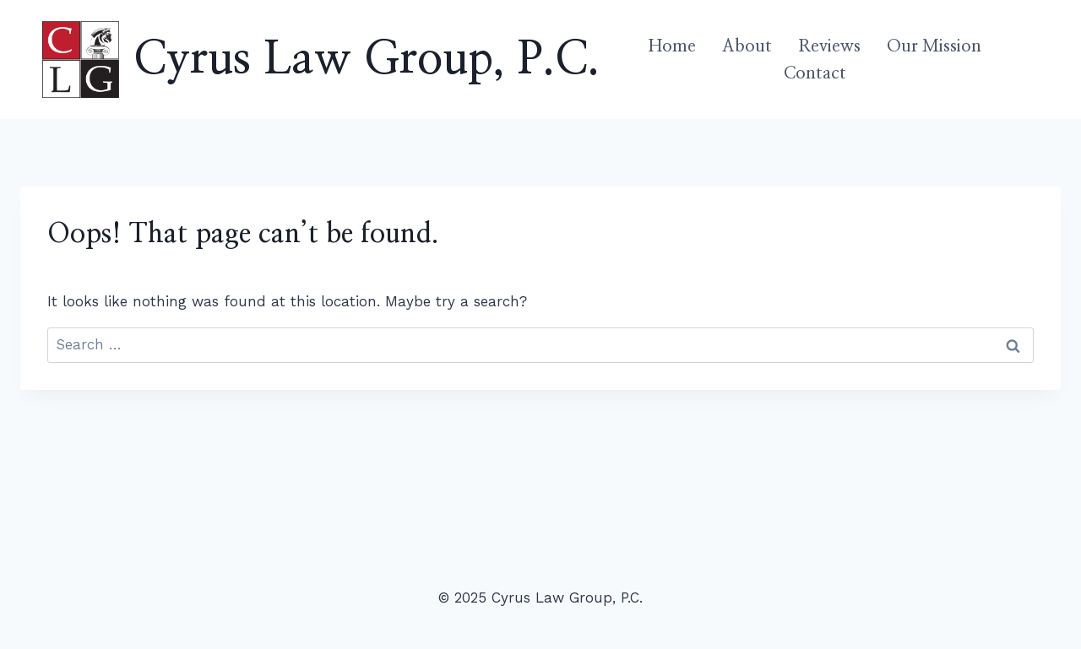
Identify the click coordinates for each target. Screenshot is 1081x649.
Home (672, 46)
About (747, 46)
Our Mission (934, 46)
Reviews (829, 46)
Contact (815, 73)
